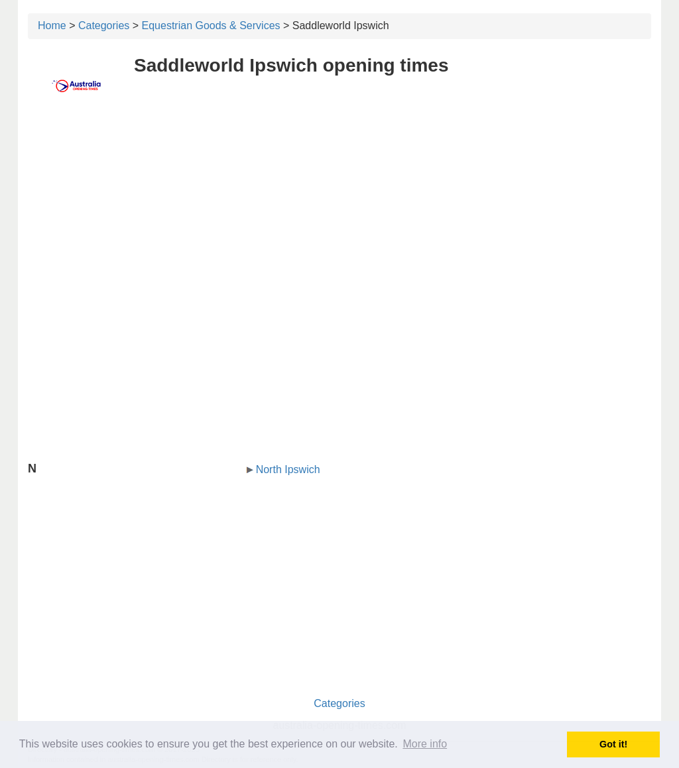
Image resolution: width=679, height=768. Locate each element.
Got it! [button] (613, 744)
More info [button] (424, 743)
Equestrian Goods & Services (211, 25)
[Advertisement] (339, 210)
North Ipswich (288, 469)
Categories (103, 25)
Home (52, 25)
